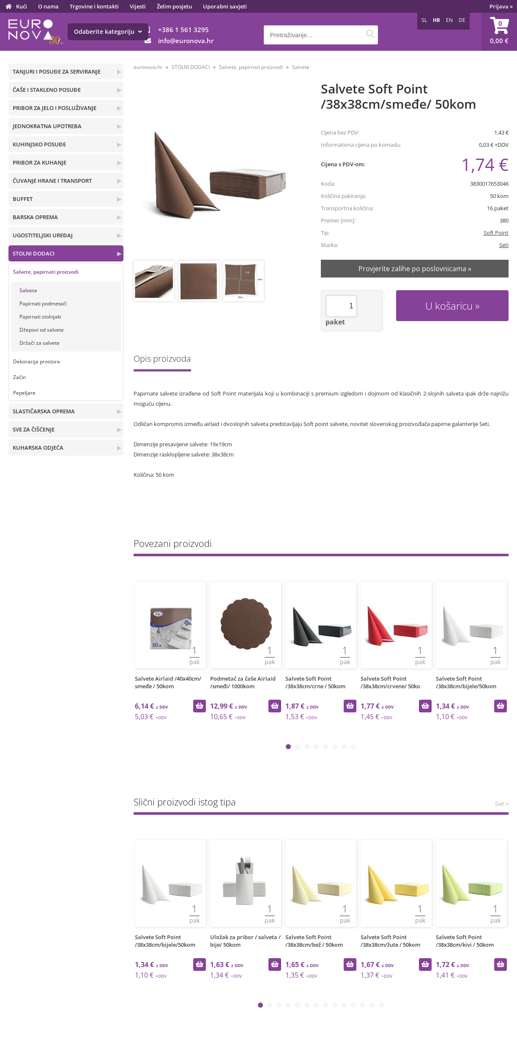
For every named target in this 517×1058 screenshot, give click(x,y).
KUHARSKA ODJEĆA (38, 447)
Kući (21, 6)
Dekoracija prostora (36, 361)
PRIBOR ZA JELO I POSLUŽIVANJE (54, 108)
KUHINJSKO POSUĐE (39, 144)
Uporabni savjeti (225, 6)
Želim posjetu (174, 6)
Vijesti (138, 6)
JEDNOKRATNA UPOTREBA (47, 126)
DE (462, 20)
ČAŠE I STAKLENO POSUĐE (47, 89)
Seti (504, 245)
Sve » (502, 804)
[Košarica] (499, 32)
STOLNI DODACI (34, 253)
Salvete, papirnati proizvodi (45, 271)
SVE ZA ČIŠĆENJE (34, 429)
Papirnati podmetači (43, 303)
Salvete (28, 290)
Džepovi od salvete (41, 329)
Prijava (501, 6)
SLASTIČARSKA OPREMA (44, 411)
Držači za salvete (39, 342)
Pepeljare (24, 392)
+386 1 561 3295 (183, 29)
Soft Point (496, 232)
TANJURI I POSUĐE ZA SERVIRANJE (57, 71)
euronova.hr (148, 67)
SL (424, 20)
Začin (19, 377)
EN (449, 20)
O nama (48, 6)
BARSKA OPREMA (35, 217)
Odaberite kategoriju (108, 31)
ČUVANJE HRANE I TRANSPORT (52, 180)
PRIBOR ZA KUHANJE (39, 162)
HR (436, 20)
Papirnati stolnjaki (40, 316)
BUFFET (23, 199)
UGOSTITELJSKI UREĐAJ (43, 235)
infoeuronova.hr (185, 40)
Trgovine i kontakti (94, 6)
